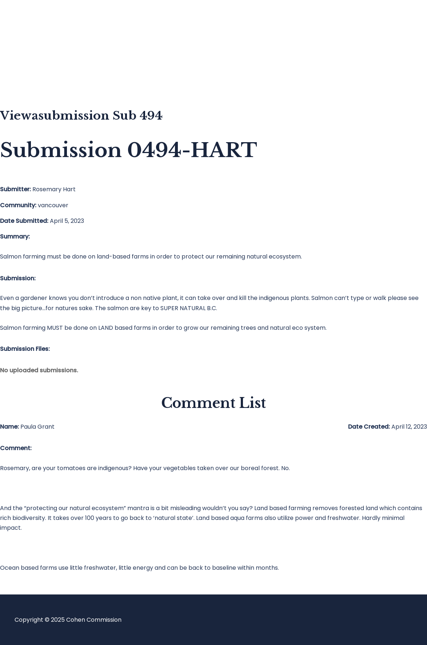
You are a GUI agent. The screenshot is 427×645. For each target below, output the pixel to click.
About (38, 78)
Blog (35, 49)
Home (37, 20)
